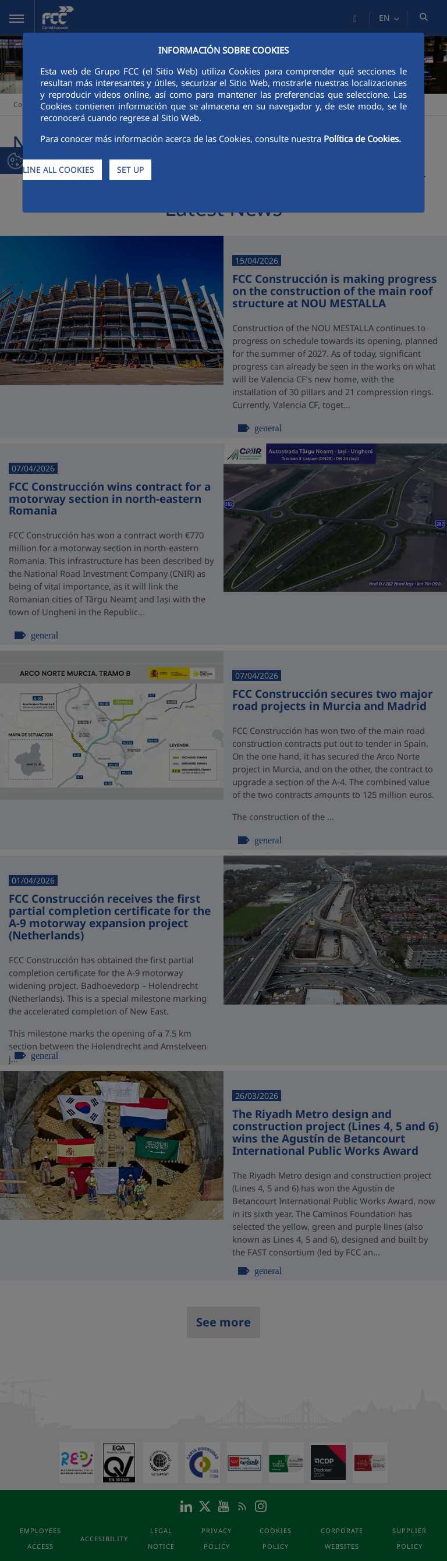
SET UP (130, 169)
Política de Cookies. (362, 138)
